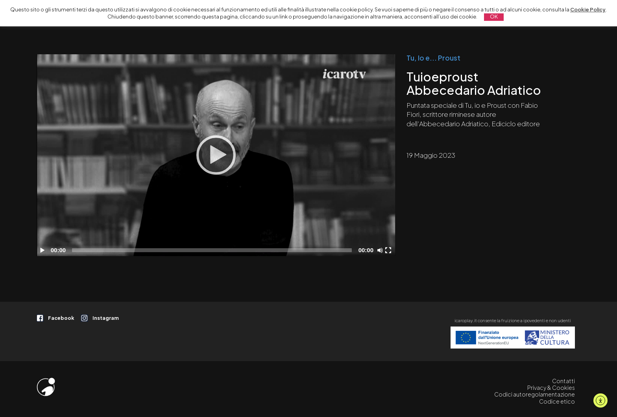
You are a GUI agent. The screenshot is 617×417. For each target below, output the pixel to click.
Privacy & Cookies (551, 387)
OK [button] (494, 16)
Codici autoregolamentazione (534, 394)
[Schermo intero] (389, 250)
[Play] (216, 155)
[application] (216, 155)
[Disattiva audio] (381, 250)
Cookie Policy (588, 9)
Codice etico (557, 401)
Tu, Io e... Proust (433, 58)
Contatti (563, 380)
